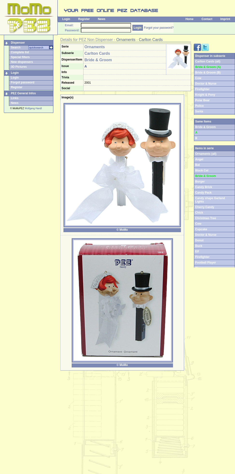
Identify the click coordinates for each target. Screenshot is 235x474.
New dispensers (22, 62)
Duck (198, 246)
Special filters (20, 57)
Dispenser (18, 42)
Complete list (20, 52)
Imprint (225, 19)
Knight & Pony (205, 94)
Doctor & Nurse (205, 83)
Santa (199, 111)
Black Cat (201, 170)
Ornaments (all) (205, 154)
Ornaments (125, 40)
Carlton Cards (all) (207, 61)
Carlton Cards (151, 40)
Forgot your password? (159, 27)
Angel (199, 159)
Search (16, 47)
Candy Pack (203, 192)
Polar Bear (202, 100)
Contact (206, 19)
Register (84, 19)
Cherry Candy (204, 207)
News (101, 19)
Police (199, 106)
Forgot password (22, 82)
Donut (199, 240)
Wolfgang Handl (33, 108)
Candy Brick (203, 187)
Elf (197, 251)
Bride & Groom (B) (208, 72)
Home (190, 19)
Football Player (205, 262)
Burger (200, 181)
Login (66, 19)
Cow (198, 78)
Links (14, 98)
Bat (197, 165)
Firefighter (202, 89)
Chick (199, 212)
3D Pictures (19, 66)
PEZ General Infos (23, 93)
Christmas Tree (205, 218)
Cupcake (201, 229)
